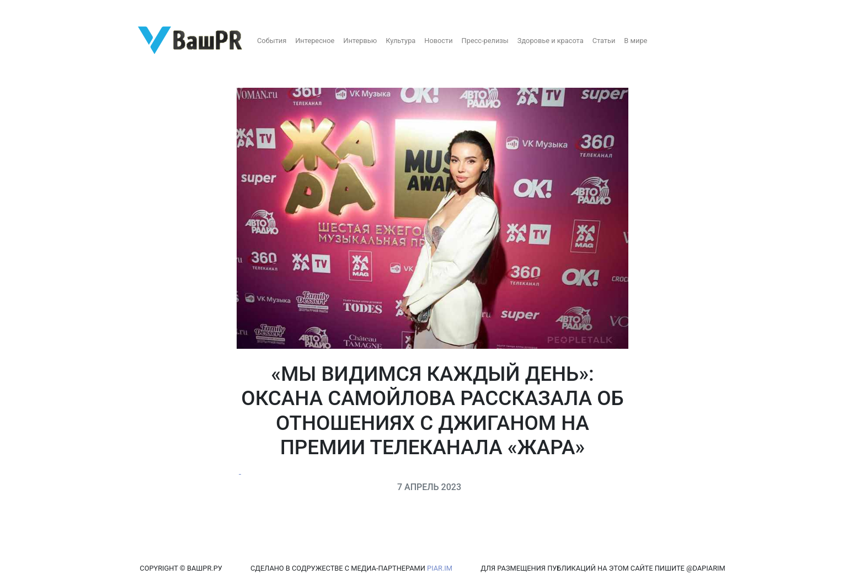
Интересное (314, 40)
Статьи (604, 40)
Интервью (360, 40)
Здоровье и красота (550, 40)
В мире (635, 40)
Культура (400, 40)
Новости (438, 40)
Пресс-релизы (485, 40)
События (271, 40)
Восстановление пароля (109, 10)
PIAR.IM (439, 568)
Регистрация (30, 10)
